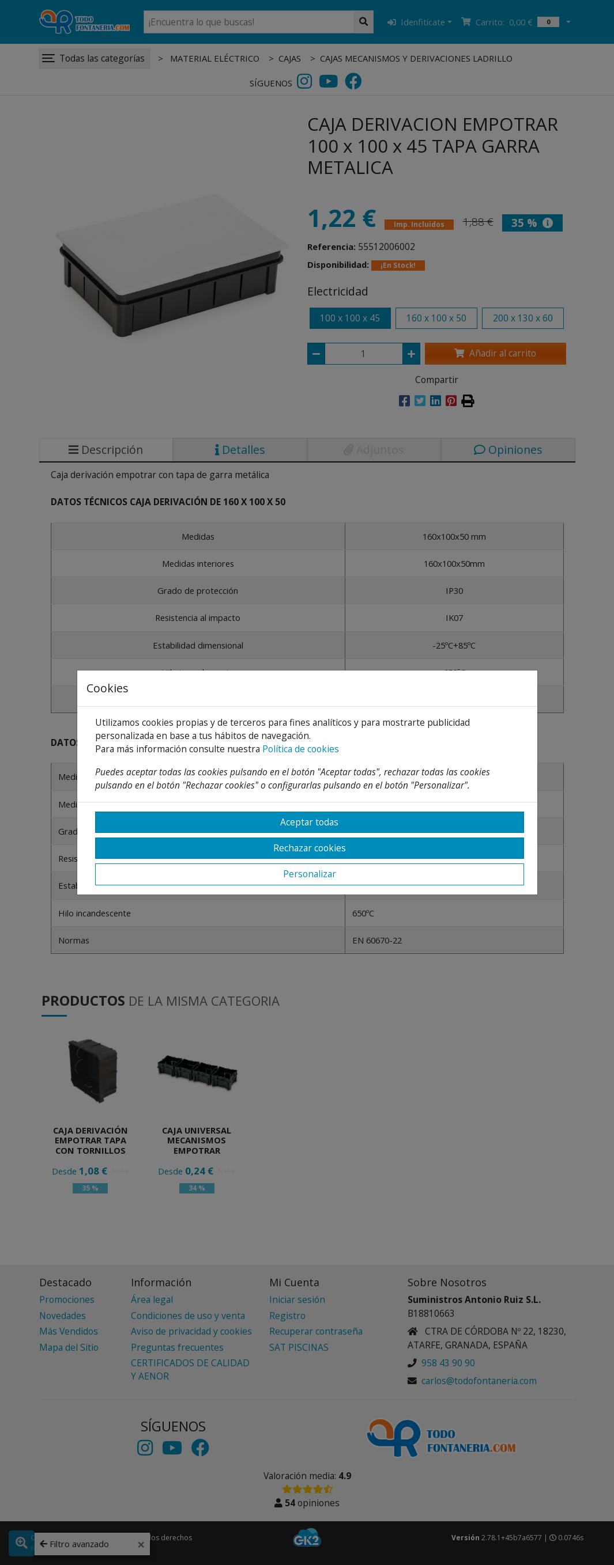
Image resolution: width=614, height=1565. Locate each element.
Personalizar (309, 873)
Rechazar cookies (309, 848)
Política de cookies (300, 748)
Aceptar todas (309, 822)
